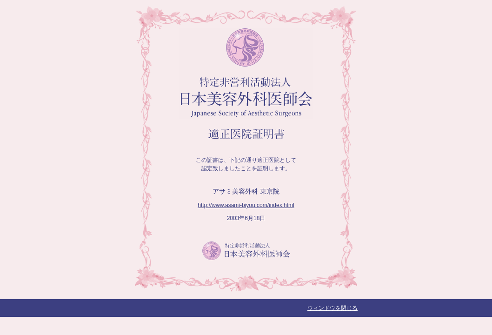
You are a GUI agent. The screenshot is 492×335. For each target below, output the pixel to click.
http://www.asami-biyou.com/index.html (246, 205)
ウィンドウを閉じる (332, 308)
